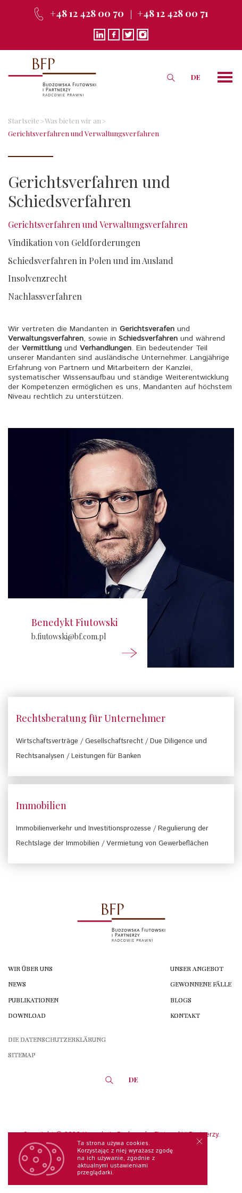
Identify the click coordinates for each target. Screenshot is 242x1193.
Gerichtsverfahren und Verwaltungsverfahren (83, 133)
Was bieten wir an (73, 120)
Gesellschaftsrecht (114, 741)
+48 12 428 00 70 (87, 13)
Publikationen (33, 999)
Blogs (180, 999)
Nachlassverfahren (45, 296)
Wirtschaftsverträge (47, 741)
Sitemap (21, 1054)
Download (27, 1015)
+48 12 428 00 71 (172, 13)
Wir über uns (30, 968)
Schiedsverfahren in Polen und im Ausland (90, 260)
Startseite (23, 120)
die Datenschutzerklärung (57, 1039)
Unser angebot (196, 968)
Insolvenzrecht (37, 278)
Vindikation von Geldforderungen (74, 242)
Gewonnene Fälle (200, 984)
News (17, 984)
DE (196, 76)
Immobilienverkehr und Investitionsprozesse (83, 829)
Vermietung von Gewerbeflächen (157, 843)
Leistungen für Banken (106, 756)
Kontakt (185, 1015)
